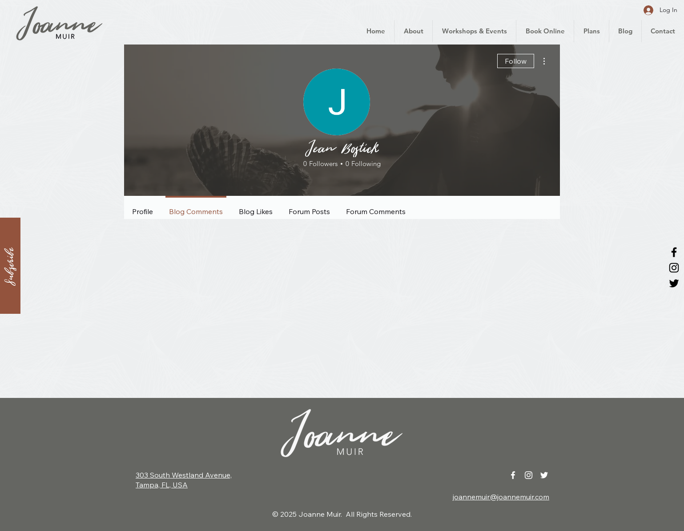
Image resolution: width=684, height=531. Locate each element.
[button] (10, 266)
